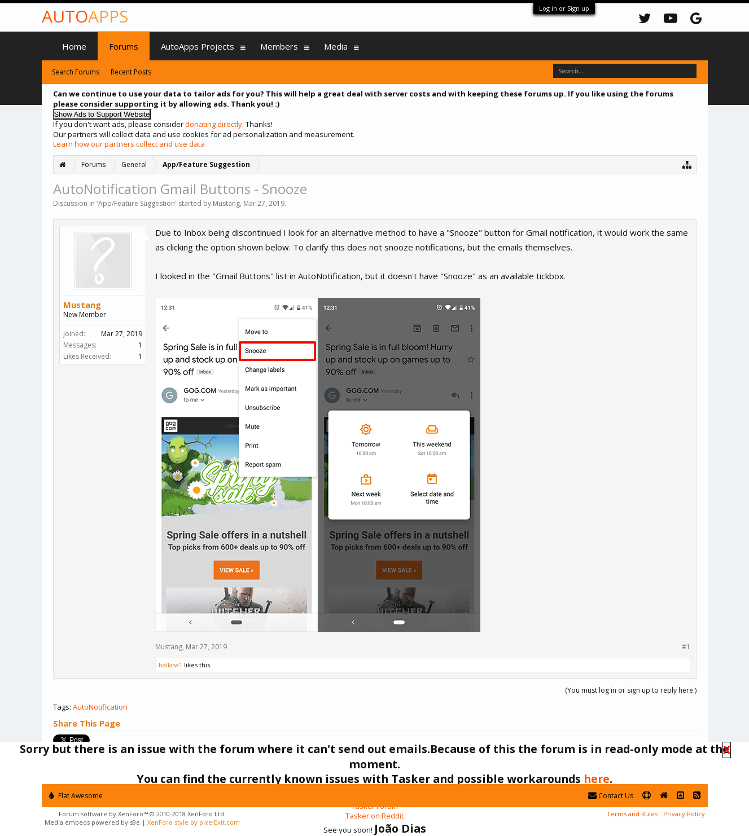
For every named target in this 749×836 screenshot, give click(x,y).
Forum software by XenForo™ (142, 813)
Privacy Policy (684, 813)
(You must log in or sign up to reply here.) (631, 690)
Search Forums (75, 72)
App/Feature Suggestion (136, 203)
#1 (686, 647)
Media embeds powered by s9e (92, 822)
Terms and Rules (632, 813)
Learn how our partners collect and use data (129, 144)
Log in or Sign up (564, 8)
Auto (85, 16)
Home (74, 46)
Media (336, 46)
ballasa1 (170, 665)
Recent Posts (131, 72)
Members (279, 46)
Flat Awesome (76, 795)
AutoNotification (100, 707)
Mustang (226, 203)
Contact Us (610, 795)
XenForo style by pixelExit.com (193, 822)
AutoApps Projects (197, 46)
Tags (61, 707)
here (597, 778)
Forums (123, 46)
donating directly (213, 124)
